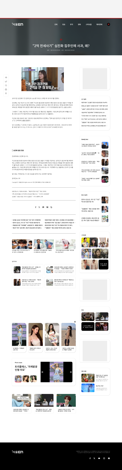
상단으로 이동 (6, 93)
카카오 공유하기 (43, 207)
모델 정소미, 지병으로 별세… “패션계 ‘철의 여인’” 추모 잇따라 (29, 191)
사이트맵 (105, 451)
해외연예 (99, 24)
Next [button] (71, 372)
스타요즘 (89, 24)
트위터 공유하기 (39, 207)
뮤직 (71, 24)
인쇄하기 (6, 89)
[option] (56, 372)
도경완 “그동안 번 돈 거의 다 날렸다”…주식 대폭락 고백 (27, 197)
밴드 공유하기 (51, 207)
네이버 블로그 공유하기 (47, 207)
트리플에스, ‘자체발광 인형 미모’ (26, 368)
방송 (63, 24)
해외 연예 (83, 371)
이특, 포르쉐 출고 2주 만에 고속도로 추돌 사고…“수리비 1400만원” (30, 194)
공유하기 (6, 81)
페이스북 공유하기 (35, 207)
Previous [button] (42, 372)
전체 (55, 24)
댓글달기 (6, 85)
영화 (79, 24)
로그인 (108, 451)
